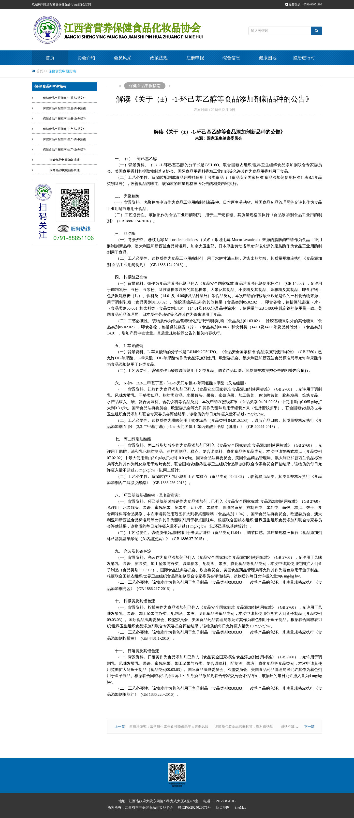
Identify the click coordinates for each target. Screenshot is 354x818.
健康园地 (268, 57)
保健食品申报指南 (62, 71)
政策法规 (159, 57)
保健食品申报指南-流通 (64, 160)
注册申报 (195, 57)
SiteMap (240, 807)
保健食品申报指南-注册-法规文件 (64, 98)
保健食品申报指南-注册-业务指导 (64, 118)
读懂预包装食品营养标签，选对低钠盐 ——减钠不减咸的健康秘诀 (265, 726)
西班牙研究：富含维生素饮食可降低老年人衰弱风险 (168, 726)
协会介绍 (86, 57)
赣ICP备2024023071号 (194, 807)
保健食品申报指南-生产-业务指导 (64, 149)
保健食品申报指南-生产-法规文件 (64, 129)
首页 (50, 57)
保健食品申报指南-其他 (64, 170)
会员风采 (123, 57)
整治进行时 (304, 57)
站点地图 (223, 807)
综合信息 (231, 57)
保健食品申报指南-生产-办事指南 (64, 139)
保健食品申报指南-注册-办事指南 (64, 108)
